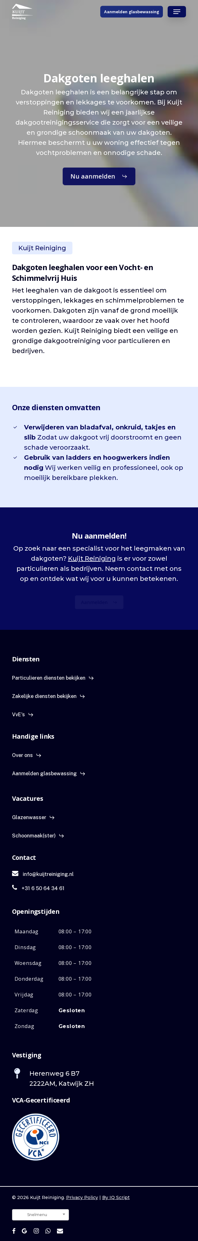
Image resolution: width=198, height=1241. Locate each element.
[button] (177, 12)
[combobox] (40, 1214)
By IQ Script (116, 1197)
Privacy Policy (82, 1197)
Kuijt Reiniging (92, 558)
